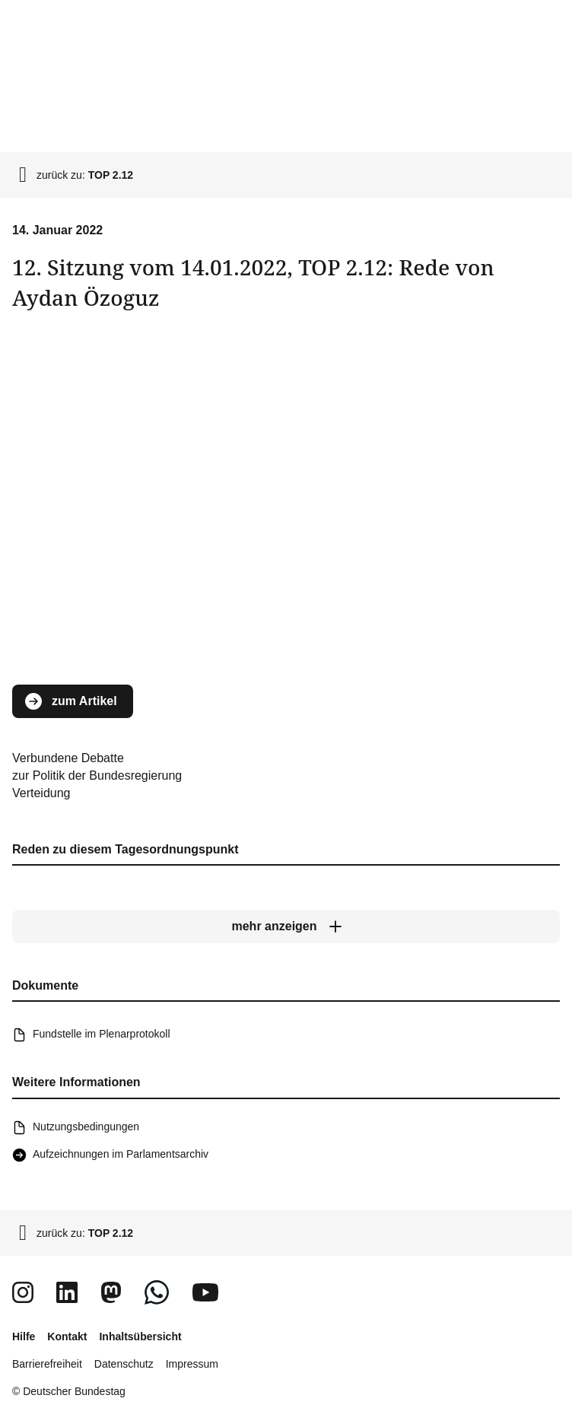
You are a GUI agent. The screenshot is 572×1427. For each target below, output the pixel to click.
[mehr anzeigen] (286, 926)
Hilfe (23, 1336)
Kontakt (67, 1336)
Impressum (192, 1364)
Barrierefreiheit (47, 1364)
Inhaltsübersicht (140, 1336)
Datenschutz (124, 1364)
